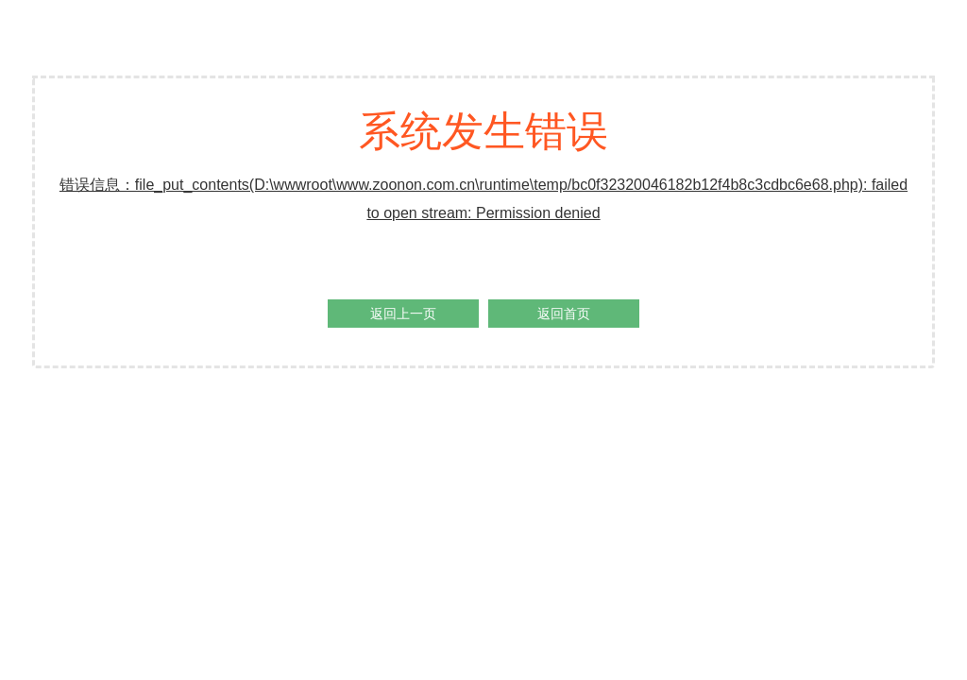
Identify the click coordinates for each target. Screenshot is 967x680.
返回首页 (563, 313)
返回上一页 (403, 313)
